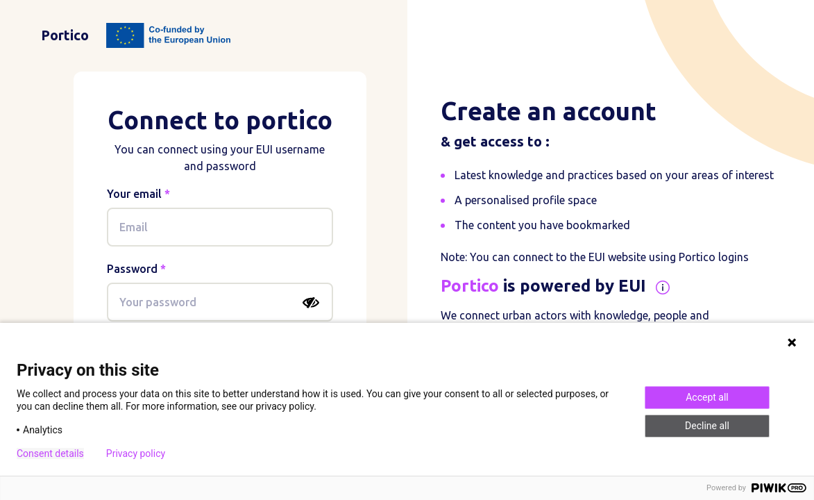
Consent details (50, 453)
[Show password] (311, 302)
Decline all (707, 425)
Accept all (707, 397)
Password (132, 268)
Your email (134, 194)
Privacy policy (135, 453)
